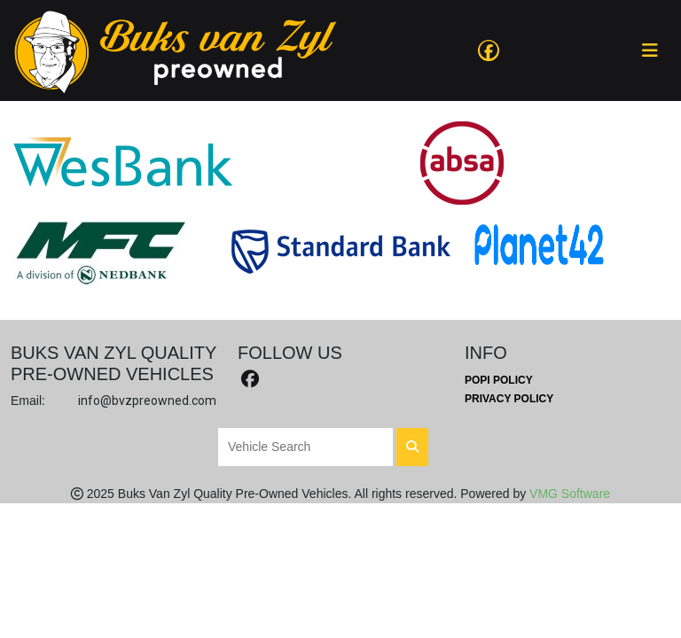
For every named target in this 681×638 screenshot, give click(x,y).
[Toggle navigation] (650, 50)
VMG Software (569, 493)
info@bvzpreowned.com (147, 400)
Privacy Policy (509, 399)
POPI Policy (499, 380)
